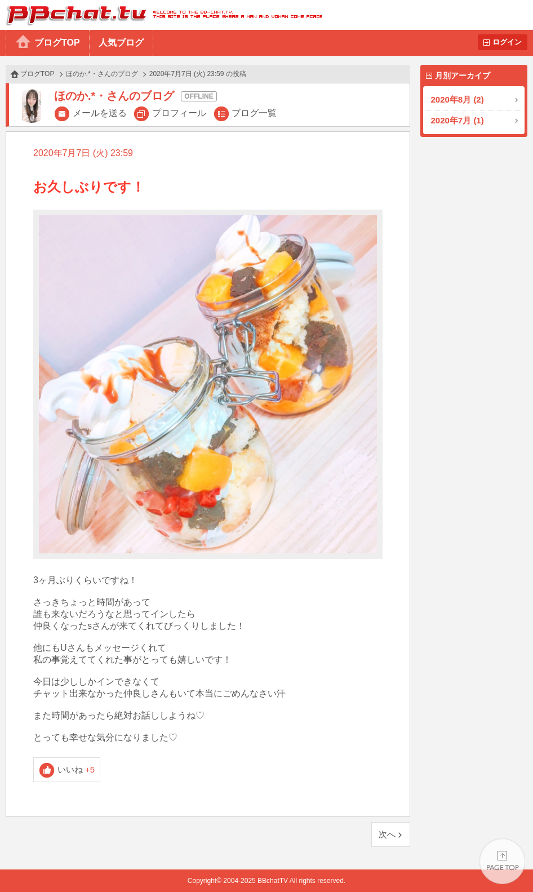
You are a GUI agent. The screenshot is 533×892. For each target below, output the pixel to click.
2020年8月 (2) (457, 99)
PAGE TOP (502, 861)
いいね (76, 769)
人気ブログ (121, 42)
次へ (387, 834)
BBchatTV (161, 15)
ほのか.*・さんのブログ (102, 74)
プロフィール (179, 113)
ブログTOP (57, 42)
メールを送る (100, 113)
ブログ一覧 (254, 113)
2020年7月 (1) (457, 120)
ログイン (507, 42)
